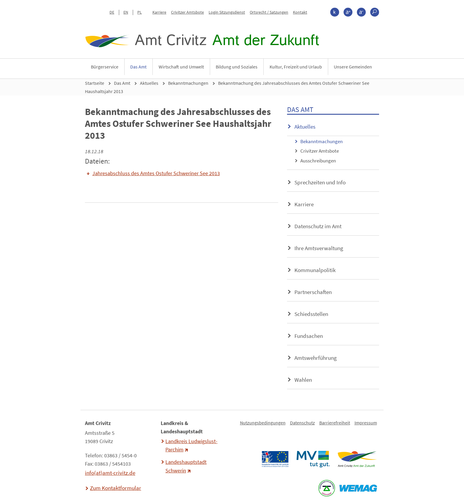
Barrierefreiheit (334, 423)
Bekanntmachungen (188, 83)
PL (139, 12)
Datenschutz (302, 423)
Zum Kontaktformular (115, 487)
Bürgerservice (104, 67)
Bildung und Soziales (236, 67)
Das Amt (138, 67)
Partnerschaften (313, 291)
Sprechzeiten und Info (320, 182)
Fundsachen (308, 335)
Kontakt (300, 12)
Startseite (94, 83)
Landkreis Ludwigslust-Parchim (191, 445)
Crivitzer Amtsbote (187, 12)
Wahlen (303, 379)
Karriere (159, 12)
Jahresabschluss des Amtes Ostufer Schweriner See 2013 (156, 173)
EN (125, 12)
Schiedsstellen (311, 313)
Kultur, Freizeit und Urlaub (296, 67)
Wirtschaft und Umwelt (181, 67)
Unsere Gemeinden (353, 67)
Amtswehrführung (315, 357)
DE (111, 12)
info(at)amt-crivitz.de (110, 472)
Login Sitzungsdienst (227, 12)
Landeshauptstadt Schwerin (186, 466)
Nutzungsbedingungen (263, 423)
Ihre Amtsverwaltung (318, 248)
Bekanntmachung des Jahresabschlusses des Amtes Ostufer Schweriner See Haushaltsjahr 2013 (227, 87)
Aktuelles (149, 83)
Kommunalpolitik (315, 270)
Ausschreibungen (318, 160)
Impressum (366, 423)
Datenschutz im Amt (317, 226)
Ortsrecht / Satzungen (269, 12)
